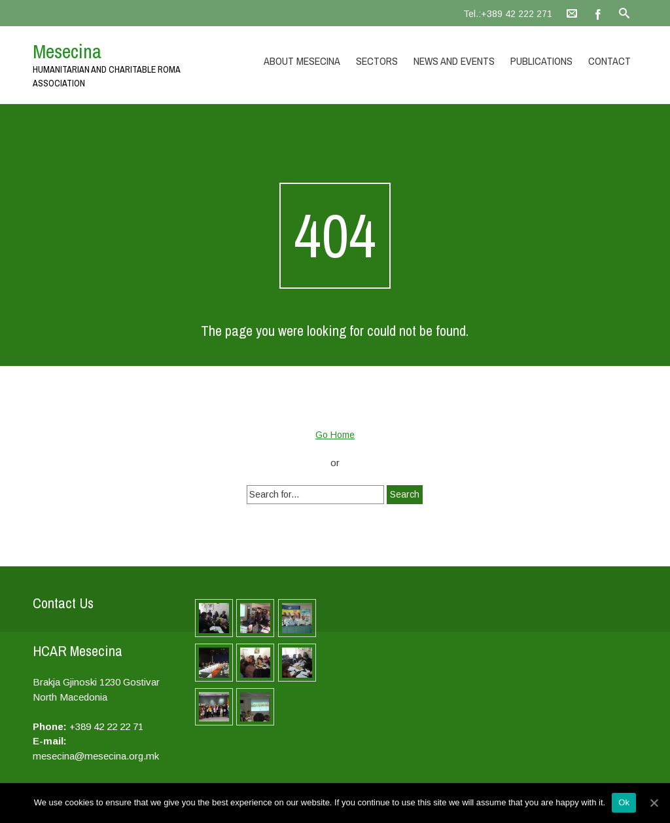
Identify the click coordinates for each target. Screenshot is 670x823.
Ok (623, 802)
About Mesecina (302, 61)
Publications (541, 61)
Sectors (377, 61)
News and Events (454, 61)
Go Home (335, 435)
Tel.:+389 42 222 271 (507, 14)
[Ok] (653, 802)
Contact (609, 61)
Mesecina (67, 51)
